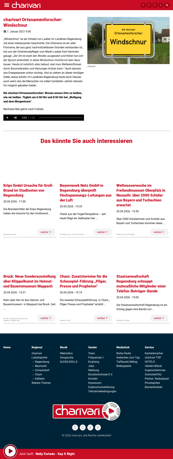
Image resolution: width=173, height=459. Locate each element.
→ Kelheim (38, 378)
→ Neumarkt (39, 366)
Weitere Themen (41, 382)
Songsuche (66, 357)
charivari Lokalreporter (39, 355)
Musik (63, 347)
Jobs (91, 366)
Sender (92, 347)
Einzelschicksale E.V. (100, 374)
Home (7, 347)
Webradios (66, 353)
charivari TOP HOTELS (153, 359)
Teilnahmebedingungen (102, 391)
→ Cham (37, 374)
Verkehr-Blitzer (153, 366)
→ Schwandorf (41, 370)
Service (149, 347)
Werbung (93, 370)
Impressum (95, 382)
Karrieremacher (154, 353)
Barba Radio (123, 353)
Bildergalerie (123, 366)
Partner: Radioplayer (157, 378)
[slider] (60, 117)
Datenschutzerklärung (101, 387)
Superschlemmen (155, 370)
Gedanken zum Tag (128, 357)
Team (91, 353)
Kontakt (92, 378)
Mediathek (123, 347)
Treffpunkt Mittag (126, 361)
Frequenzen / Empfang (96, 359)
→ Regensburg (40, 361)
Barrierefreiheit (153, 387)
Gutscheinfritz (153, 374)
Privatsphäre (152, 382)
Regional (37, 347)
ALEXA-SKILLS (69, 361)
